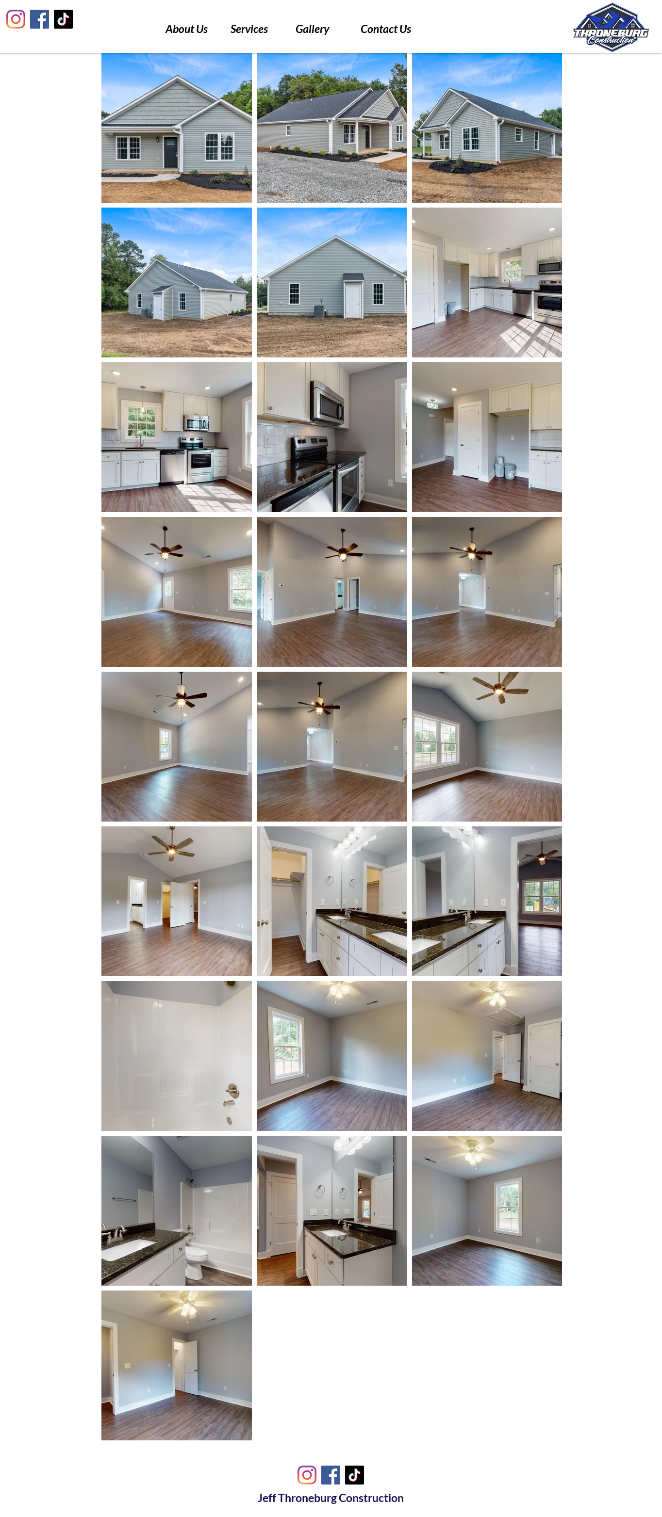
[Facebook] (39, 19)
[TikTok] (63, 19)
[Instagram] (15, 19)
